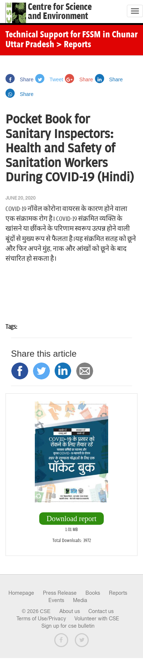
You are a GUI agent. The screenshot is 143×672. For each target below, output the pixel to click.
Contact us (101, 611)
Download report (71, 519)
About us (69, 611)
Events (56, 600)
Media (80, 600)
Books (92, 593)
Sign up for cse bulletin (68, 626)
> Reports (73, 45)
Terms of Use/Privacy (41, 618)
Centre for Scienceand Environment (60, 12)
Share (19, 79)
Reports (118, 593)
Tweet (49, 79)
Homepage (21, 593)
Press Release (60, 593)
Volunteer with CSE (96, 618)
